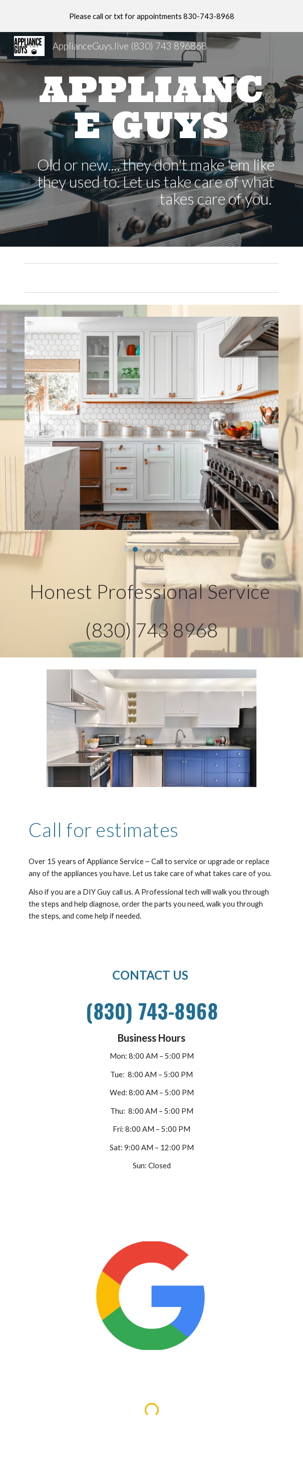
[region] (151, 16)
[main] (151, 107)
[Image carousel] (151, 434)
